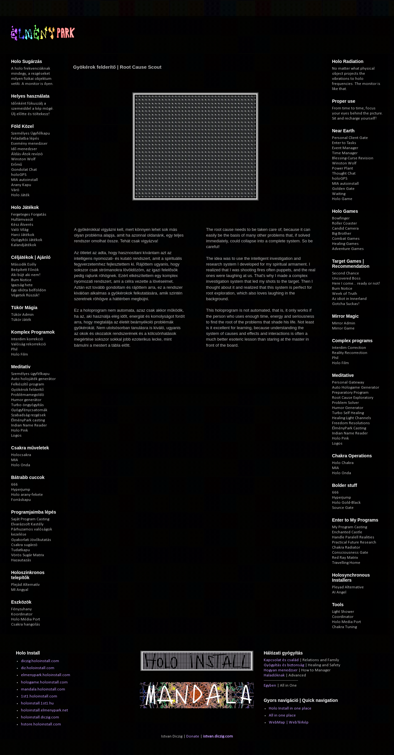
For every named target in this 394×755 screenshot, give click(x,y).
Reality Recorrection (349, 353)
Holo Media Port (346, 622)
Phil (14, 349)
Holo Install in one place (290, 708)
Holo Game (342, 199)
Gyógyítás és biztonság (284, 665)
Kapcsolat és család (281, 660)
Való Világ (19, 230)
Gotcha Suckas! (345, 304)
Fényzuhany (21, 609)
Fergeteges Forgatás (28, 214)
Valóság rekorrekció (28, 344)
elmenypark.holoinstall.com (45, 675)
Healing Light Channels (351, 418)
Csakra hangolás (25, 624)
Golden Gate (343, 189)
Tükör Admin (22, 315)
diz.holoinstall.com (37, 668)
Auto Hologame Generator (355, 387)
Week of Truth (344, 294)
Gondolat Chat (24, 170)
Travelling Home (346, 563)
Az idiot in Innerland (349, 299)
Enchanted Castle (347, 532)
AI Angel (339, 592)
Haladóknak (274, 675)
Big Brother (341, 234)
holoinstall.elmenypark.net (44, 710)
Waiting (338, 194)
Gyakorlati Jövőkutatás (31, 540)
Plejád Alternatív (25, 585)
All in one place (282, 715)
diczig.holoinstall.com (40, 661)
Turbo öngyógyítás (27, 405)
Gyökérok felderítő (27, 390)
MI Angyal (19, 590)
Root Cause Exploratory (352, 398)
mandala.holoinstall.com (43, 689)
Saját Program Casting (30, 519)
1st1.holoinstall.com (39, 696)
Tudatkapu (20, 550)
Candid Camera (345, 228)
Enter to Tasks (344, 143)
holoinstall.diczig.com (40, 717)
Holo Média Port (25, 619)
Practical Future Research (354, 542)
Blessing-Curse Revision (352, 158)
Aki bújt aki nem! (25, 275)
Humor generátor (26, 400)
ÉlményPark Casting (349, 428)
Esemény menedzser (29, 144)
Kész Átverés (22, 225)
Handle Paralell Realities (353, 537)
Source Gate (343, 508)
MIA (14, 460)
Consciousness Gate (350, 553)
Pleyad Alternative (348, 587)
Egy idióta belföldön (28, 290)
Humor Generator (347, 408)
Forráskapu (21, 500)
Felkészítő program (27, 384)
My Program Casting (349, 527)
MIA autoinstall (24, 180)
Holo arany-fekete (27, 495)
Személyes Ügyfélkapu (30, 133)
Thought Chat (344, 173)
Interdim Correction (349, 348)
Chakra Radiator (346, 547)
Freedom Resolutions (351, 423)
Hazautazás (21, 560)
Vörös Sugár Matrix (27, 555)
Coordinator (342, 617)
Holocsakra (21, 455)
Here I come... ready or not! (356, 283)
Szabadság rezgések (28, 415)
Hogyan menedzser (280, 670)
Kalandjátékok (23, 245)
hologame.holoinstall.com (44, 682)
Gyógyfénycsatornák (29, 410)
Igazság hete (22, 285)
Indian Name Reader (29, 425)
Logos (16, 435)
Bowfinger (341, 218)
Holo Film (19, 354)
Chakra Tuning (344, 627)
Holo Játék (20, 195)
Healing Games (345, 244)
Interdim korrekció (27, 339)
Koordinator (21, 614)
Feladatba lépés (25, 138)
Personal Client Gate (350, 138)
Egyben (270, 685)
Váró (15, 190)
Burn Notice (21, 280)
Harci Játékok (22, 235)
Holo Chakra (343, 463)
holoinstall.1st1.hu (37, 703)
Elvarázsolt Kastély (27, 524)
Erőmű (16, 165)
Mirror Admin (343, 323)
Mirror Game (343, 328)
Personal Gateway (348, 382)
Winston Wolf (23, 159)
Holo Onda (20, 465)
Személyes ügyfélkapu (30, 374)
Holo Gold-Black (346, 503)
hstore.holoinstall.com (41, 724)
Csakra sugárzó (24, 545)
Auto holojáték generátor (33, 379)
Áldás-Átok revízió (27, 154)
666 (14, 484)
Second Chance (345, 273)
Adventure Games (348, 249)
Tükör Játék (21, 320)
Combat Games (346, 239)
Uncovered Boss (346, 278)
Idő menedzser (24, 149)
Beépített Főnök (25, 270)
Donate (192, 736)
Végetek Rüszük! (25, 295)
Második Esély (23, 264)
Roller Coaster (344, 223)
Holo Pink (19, 430)
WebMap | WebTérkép (289, 722)
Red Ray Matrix (345, 558)
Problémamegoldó (27, 395)
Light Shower (343, 612)
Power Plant (342, 168)
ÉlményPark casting (28, 420)
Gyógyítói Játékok (26, 240)
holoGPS (18, 175)
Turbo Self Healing (348, 413)
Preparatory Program (350, 393)
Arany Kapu (21, 185)
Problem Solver (345, 403)
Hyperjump (20, 490)
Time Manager (344, 153)
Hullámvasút (22, 220)
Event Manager (345, 148)
